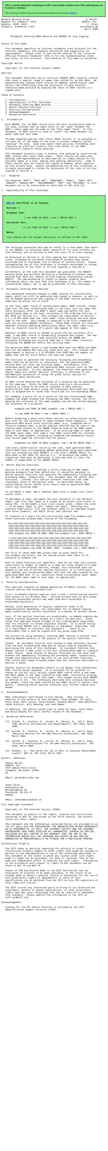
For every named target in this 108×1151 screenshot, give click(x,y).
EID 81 (73, 13)
